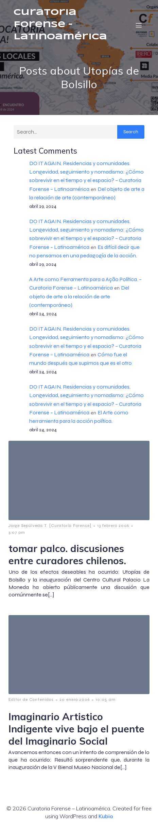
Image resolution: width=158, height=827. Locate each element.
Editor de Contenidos (31, 699)
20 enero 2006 (74, 699)
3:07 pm (16, 532)
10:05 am (105, 699)
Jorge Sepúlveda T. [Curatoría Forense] (49, 525)
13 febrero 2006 (113, 525)
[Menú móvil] (138, 25)
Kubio (106, 816)
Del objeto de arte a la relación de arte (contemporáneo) (79, 296)
